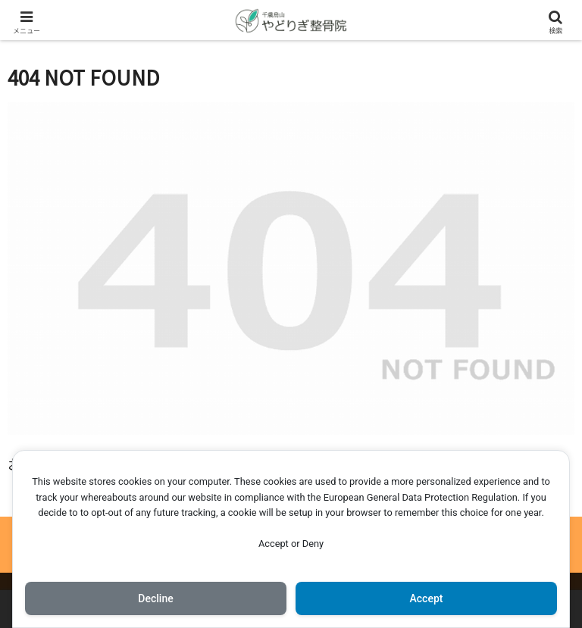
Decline (155, 598)
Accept (426, 598)
